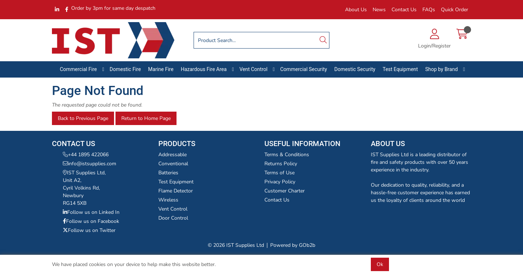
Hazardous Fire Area (204, 69)
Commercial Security (303, 69)
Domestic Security (354, 69)
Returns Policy (280, 163)
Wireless (168, 199)
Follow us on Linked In (91, 212)
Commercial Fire (78, 69)
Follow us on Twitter (89, 230)
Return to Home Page (146, 118)
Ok (380, 264)
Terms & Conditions (286, 154)
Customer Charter (284, 190)
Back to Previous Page (83, 118)
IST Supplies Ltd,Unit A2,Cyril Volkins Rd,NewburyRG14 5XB (84, 188)
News (379, 9)
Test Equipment (400, 69)
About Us (356, 9)
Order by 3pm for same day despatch (113, 8)
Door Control (173, 218)
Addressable (172, 154)
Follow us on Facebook (91, 221)
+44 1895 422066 (86, 154)
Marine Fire (161, 69)
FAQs (428, 9)
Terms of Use (279, 172)
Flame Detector (175, 190)
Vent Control (253, 69)
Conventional (173, 163)
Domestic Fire (125, 69)
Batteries (168, 172)
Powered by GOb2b (292, 245)
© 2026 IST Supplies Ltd (236, 245)
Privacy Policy (279, 181)
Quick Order (454, 9)
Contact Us (404, 9)
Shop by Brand (441, 69)
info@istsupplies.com (89, 163)
